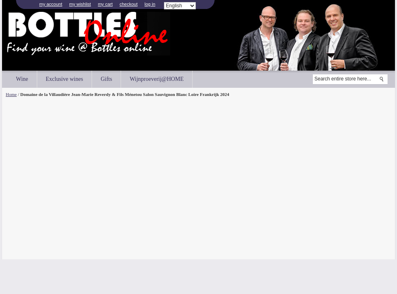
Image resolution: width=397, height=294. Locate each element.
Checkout (128, 4)
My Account (50, 4)
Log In (150, 4)
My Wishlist (80, 4)
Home (11, 94)
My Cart (105, 4)
